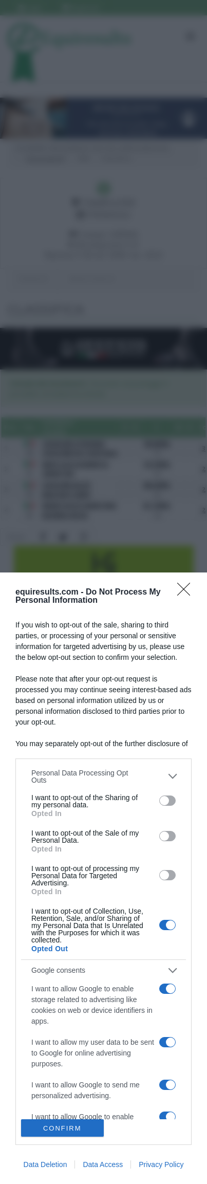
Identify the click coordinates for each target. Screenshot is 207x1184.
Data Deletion (45, 1164)
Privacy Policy (161, 1164)
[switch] (167, 800)
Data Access (103, 1164)
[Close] (187, 592)
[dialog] (103, 878)
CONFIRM (62, 1128)
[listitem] (103, 776)
